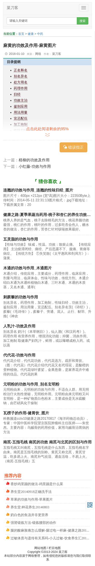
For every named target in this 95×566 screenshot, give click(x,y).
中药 (40, 33)
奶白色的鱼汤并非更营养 (29, 514)
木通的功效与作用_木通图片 (27, 268)
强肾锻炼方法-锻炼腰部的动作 (33, 522)
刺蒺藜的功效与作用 (20, 297)
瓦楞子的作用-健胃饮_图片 (26, 413)
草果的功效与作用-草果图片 (32, 499)
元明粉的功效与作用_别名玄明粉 (31, 384)
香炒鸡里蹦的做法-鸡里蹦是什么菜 (37, 483)
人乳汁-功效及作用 (19, 326)
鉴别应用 (20, 106)
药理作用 (20, 88)
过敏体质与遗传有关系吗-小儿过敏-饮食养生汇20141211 (50, 538)
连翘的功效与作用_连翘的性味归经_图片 (38, 190)
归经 (17, 94)
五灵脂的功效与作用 (20, 239)
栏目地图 (55, 548)
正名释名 (20, 70)
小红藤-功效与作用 (35, 166)
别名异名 (20, 76)
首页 (21, 33)
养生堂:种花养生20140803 (30, 507)
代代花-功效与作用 (19, 355)
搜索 (83, 21)
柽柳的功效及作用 (34, 160)
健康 (31, 33)
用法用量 (20, 112)
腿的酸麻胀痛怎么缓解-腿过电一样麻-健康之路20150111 (50, 530)
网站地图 (40, 548)
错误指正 (73, 147)
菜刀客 (12, 8)
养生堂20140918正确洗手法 (31, 491)
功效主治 (20, 100)
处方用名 (20, 82)
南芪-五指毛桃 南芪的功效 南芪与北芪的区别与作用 (47, 442)
